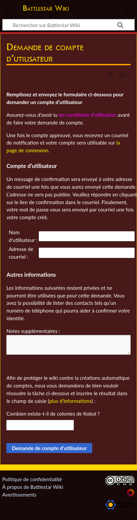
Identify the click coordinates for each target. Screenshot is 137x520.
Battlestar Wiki (46, 9)
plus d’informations (70, 401)
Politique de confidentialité (32, 479)
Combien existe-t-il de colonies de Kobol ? (53, 414)
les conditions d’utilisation (88, 115)
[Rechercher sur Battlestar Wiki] (68, 24)
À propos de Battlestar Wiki (32, 487)
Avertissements (19, 495)
